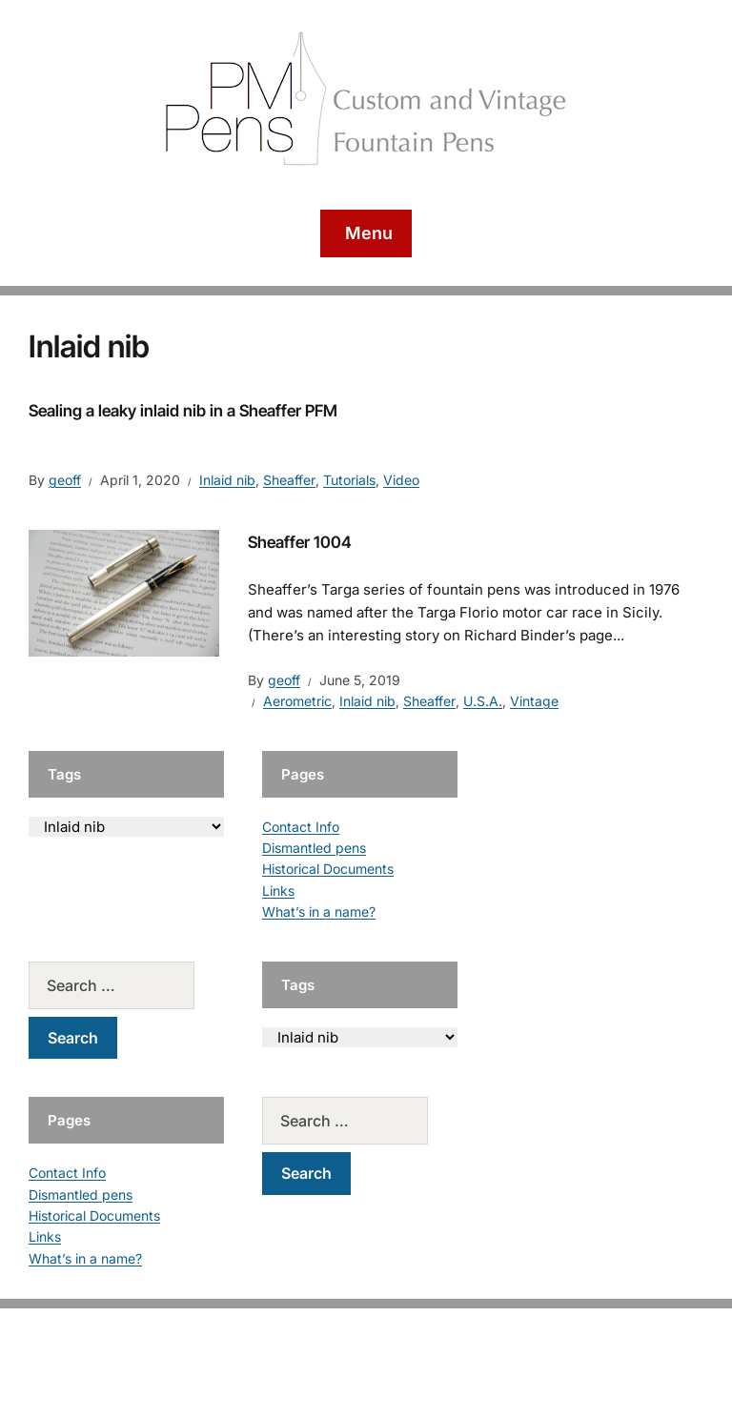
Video (401, 480)
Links (278, 890)
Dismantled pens (314, 848)
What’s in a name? (319, 911)
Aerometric (297, 701)
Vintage (534, 701)
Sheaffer (289, 480)
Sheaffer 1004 (300, 542)
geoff (65, 480)
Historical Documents (328, 869)
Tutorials (349, 480)
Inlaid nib (227, 480)
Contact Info (300, 827)
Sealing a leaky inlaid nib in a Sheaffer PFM (183, 410)
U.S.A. (482, 701)
